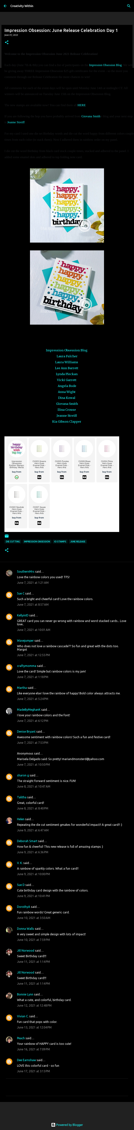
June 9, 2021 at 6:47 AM (33, 830)
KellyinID (23, 615)
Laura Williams (66, 362)
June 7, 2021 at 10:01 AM (33, 629)
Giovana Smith (90, 116)
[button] (6, 42)
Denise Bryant (26, 731)
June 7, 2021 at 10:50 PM (33, 764)
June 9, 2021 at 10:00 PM (33, 874)
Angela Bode (67, 386)
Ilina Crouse (67, 409)
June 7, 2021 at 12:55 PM (33, 655)
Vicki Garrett (67, 380)
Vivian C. (23, 1016)
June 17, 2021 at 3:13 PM (33, 1071)
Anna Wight (67, 392)
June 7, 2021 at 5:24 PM (32, 698)
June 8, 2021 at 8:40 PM (32, 808)
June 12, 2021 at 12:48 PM (34, 1005)
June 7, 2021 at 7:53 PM (32, 742)
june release (77, 541)
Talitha (21, 797)
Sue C (20, 593)
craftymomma (26, 665)
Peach (21, 1038)
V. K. (20, 863)
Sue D (21, 884)
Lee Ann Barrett (66, 368)
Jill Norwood (25, 950)
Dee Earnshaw (26, 1060)
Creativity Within (21, 6)
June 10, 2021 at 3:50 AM (33, 918)
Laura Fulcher (67, 356)
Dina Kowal (66, 398)
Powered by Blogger (67, 1124)
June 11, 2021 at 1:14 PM (33, 961)
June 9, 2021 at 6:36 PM (32, 852)
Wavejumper (25, 640)
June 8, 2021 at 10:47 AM (33, 786)
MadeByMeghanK (29, 709)
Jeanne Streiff (16, 122)
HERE (82, 105)
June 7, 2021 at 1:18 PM (32, 677)
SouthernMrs (25, 571)
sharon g (23, 775)
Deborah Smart (27, 841)
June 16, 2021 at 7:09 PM (33, 1049)
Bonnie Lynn (25, 994)
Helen (20, 819)
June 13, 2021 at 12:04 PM (34, 1027)
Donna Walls (25, 928)
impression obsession (37, 541)
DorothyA (23, 906)
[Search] (129, 5)
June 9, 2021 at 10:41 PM (33, 896)
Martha (22, 687)
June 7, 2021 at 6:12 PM (32, 720)
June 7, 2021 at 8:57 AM (33, 604)
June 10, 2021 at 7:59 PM (33, 939)
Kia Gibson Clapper (66, 421)
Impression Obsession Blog (105, 65)
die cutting (13, 541)
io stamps (60, 541)
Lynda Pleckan (67, 374)
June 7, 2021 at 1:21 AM (33, 582)
